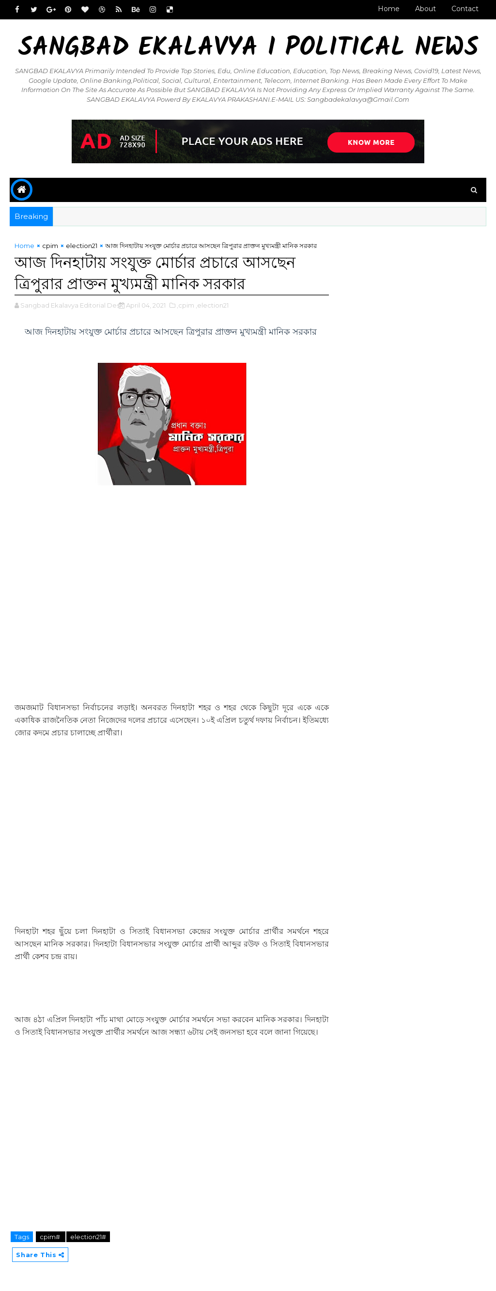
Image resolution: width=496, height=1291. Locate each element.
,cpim (185, 305)
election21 (81, 245)
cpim (50, 245)
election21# (88, 1237)
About (425, 8)
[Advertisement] (171, 621)
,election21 (212, 305)
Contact (465, 8)
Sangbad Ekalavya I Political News (248, 49)
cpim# (51, 1237)
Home (389, 8)
